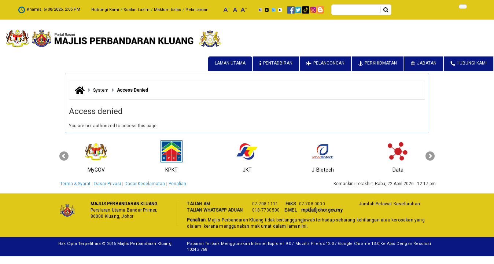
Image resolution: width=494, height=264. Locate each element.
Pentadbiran (277, 63)
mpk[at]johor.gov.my (321, 210)
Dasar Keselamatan (145, 183)
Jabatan (426, 63)
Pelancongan (328, 63)
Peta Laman (144, 9)
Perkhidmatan (381, 63)
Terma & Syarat (75, 183)
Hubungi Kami (53, 9)
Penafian (177, 183)
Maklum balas (115, 9)
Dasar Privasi (107, 183)
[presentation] (64, 156)
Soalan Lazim (84, 9)
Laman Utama (230, 63)
